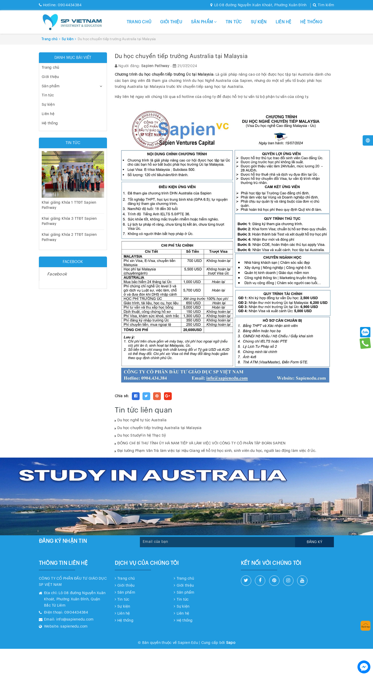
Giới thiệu (171, 22)
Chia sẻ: (122, 396)
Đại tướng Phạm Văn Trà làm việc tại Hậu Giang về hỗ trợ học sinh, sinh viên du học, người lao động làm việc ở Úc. (217, 451)
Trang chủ (139, 22)
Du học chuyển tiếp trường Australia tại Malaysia (159, 428)
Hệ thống (311, 22)
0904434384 (60, 5)
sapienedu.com (74, 626)
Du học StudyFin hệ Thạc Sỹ (141, 435)
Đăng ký (314, 542)
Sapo (230, 643)
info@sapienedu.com (75, 619)
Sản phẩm (204, 22)
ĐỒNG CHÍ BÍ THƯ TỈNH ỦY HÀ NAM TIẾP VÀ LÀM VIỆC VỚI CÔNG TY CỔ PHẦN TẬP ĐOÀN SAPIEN (201, 443)
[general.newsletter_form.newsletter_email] (217, 542)
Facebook (57, 274)
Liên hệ (283, 22)
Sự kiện (259, 22)
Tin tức (234, 22)
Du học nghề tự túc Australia (142, 420)
